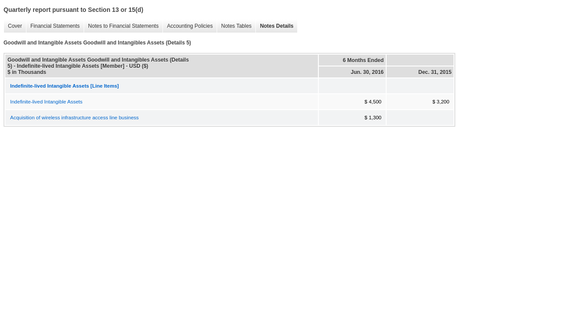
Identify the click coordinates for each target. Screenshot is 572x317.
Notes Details (274, 26)
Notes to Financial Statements (121, 26)
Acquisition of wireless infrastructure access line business (74, 117)
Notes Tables (234, 26)
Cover (13, 26)
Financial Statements (53, 26)
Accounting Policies (187, 26)
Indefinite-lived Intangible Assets (46, 101)
